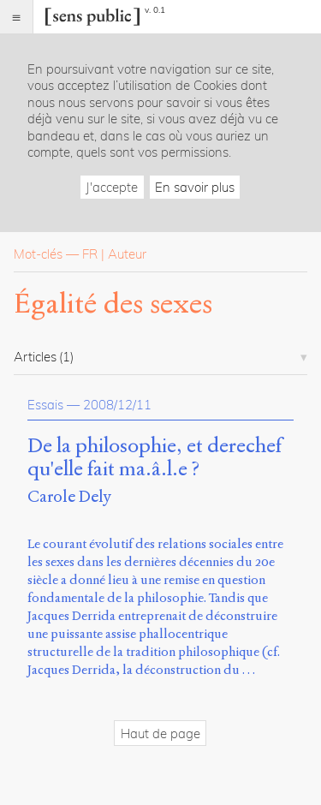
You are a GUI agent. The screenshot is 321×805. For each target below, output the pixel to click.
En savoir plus (195, 187)
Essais (45, 405)
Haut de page (160, 733)
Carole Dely (69, 496)
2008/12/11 (117, 405)
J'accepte (112, 187)
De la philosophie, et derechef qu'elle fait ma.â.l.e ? (154, 458)
